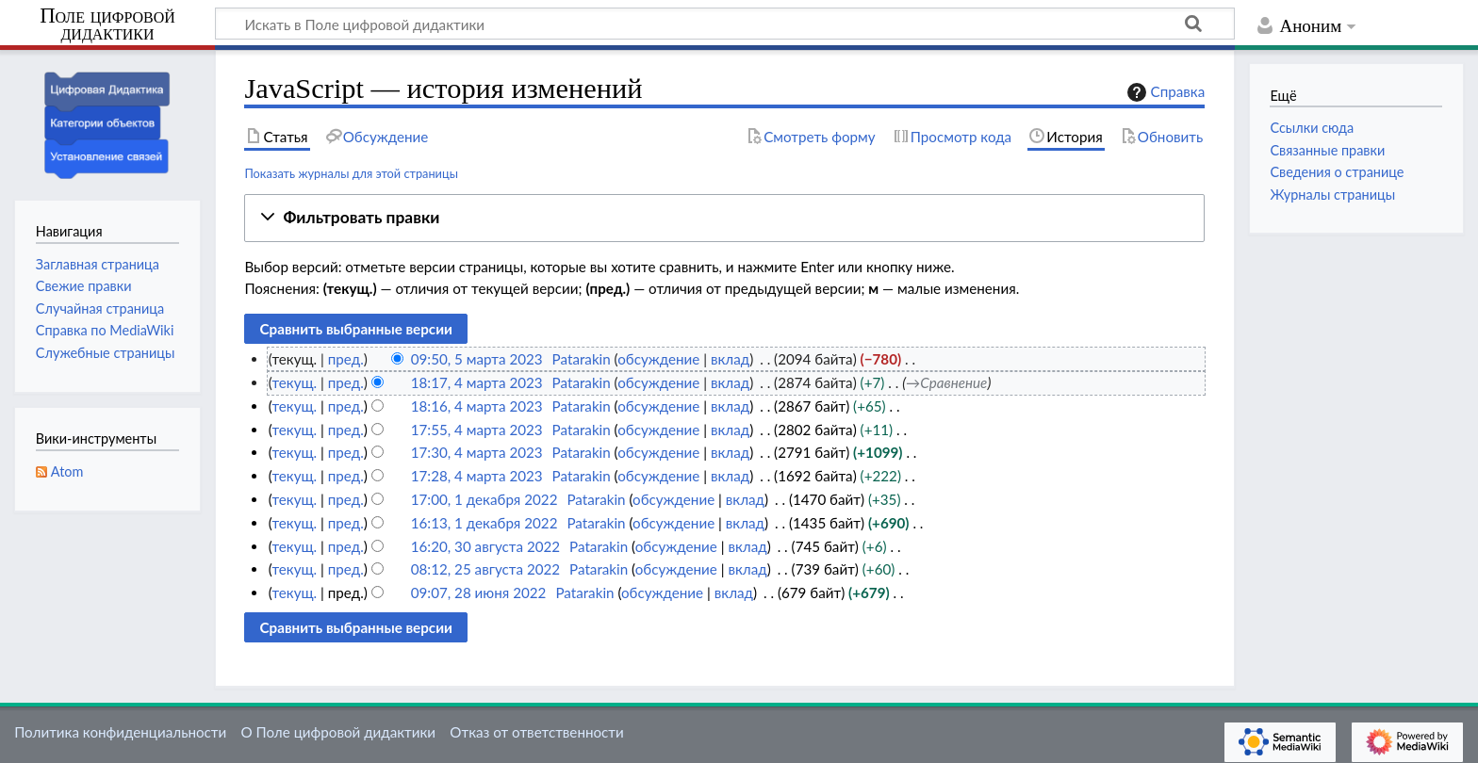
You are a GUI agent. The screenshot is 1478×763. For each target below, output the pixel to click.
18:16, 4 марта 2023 (477, 406)
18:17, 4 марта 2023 (477, 382)
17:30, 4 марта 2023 (477, 452)
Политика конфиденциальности (120, 731)
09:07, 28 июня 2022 (479, 592)
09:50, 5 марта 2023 (477, 358)
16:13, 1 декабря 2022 (484, 522)
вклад (730, 358)
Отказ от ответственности (536, 731)
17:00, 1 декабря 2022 (484, 499)
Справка (1164, 92)
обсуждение (658, 358)
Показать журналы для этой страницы (351, 173)
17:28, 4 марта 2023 (477, 475)
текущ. (294, 382)
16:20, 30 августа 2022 (485, 546)
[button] (724, 218)
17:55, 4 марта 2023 (477, 429)
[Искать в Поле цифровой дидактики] (725, 23)
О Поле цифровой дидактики (337, 731)
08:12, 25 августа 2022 (485, 568)
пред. (346, 358)
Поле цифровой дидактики (107, 25)
